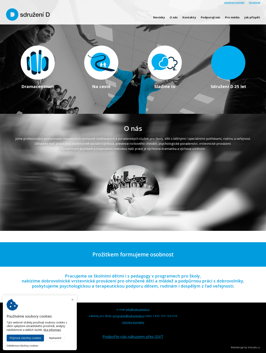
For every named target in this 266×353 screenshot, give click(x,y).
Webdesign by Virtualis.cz (245, 347)
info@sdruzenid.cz (138, 309)
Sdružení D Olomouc (38, 347)
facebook (254, 2)
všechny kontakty (133, 322)
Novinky (159, 17)
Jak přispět (252, 17)
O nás (174, 17)
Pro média (232, 17)
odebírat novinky (234, 2)
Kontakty (189, 17)
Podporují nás (210, 17)
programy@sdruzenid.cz (129, 316)
